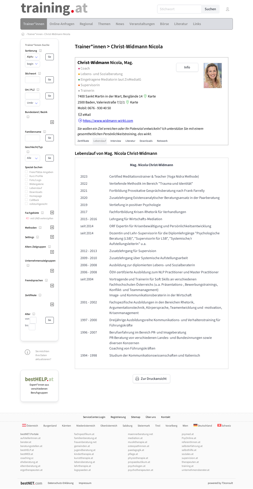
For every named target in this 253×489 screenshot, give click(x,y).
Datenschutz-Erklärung (60, 483)
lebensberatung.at (84, 462)
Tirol (157, 426)
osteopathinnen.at (138, 446)
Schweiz (224, 426)
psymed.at (188, 434)
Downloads (35, 192)
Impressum (85, 483)
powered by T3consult (220, 483)
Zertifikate (83, 141)
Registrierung (118, 417)
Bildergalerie (36, 184)
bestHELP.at (27, 450)
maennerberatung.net (140, 434)
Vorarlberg (171, 426)
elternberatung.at (30, 466)
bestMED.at (26, 454)
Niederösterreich (85, 426)
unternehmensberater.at (195, 470)
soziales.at (187, 454)
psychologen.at (136, 466)
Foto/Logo (35, 180)
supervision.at (190, 458)
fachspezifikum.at (84, 434)
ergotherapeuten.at (31, 470)
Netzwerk (162, 141)
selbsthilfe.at (189, 450)
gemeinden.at (82, 446)
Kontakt (165, 417)
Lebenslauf (35, 188)
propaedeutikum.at (139, 462)
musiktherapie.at (137, 442)
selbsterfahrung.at (192, 446)
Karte (149, 96)
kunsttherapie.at (83, 458)
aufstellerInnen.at (30, 438)
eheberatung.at (29, 462)
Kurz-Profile (36, 176)
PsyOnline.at (189, 438)
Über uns (151, 417)
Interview (115, 141)
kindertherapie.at (84, 454)
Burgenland (50, 426)
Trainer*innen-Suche (37, 45)
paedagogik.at (136, 450)
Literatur (130, 141)
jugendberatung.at (84, 450)
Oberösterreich (108, 426)
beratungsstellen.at (31, 446)
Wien (185, 426)
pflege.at (133, 454)
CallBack (34, 200)
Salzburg (127, 426)
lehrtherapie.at (82, 466)
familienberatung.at (85, 438)
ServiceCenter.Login (94, 417)
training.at (187, 466)
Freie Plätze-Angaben (41, 172)
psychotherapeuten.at (140, 470)
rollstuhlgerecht (38, 204)
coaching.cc (26, 458)
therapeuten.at (190, 462)
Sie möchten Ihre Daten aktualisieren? (43, 355)
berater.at (25, 442)
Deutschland (202, 426)
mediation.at (135, 438)
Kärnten (66, 426)
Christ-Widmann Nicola (57, 34)
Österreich (30, 426)
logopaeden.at (82, 470)
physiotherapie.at (138, 458)
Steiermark (144, 426)
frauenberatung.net (85, 442)
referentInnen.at (191, 442)
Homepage (35, 196)
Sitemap (135, 417)
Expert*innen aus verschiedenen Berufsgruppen (39, 387)
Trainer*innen (35, 34)
